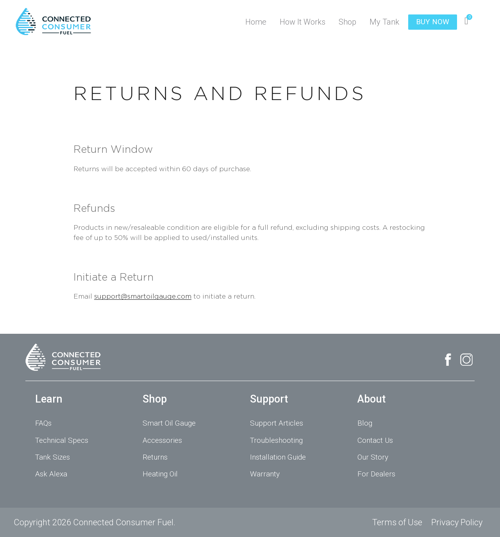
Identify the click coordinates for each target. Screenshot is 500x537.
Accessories (162, 440)
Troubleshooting (276, 440)
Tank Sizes (52, 457)
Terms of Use (397, 522)
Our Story (372, 457)
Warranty (265, 473)
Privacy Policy (456, 522)
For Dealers (376, 473)
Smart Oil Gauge (169, 423)
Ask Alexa (51, 473)
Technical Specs (61, 440)
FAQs (43, 423)
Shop (347, 22)
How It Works (302, 22)
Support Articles (276, 423)
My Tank (384, 22)
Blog (364, 423)
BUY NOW (432, 21)
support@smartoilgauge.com (142, 296)
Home (255, 22)
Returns (155, 457)
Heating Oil (160, 473)
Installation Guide (278, 457)
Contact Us (375, 440)
